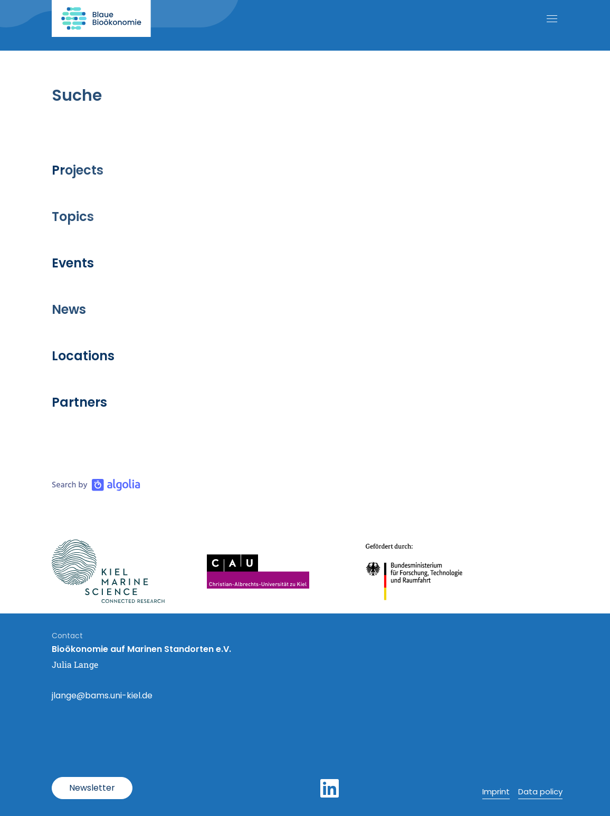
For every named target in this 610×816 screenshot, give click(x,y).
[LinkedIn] (329, 788)
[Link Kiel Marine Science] (108, 571)
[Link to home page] (101, 18)
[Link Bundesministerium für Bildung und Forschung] (414, 571)
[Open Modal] (92, 788)
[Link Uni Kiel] (258, 571)
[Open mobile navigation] (552, 18)
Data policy (540, 791)
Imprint (496, 791)
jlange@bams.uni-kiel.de (102, 695)
